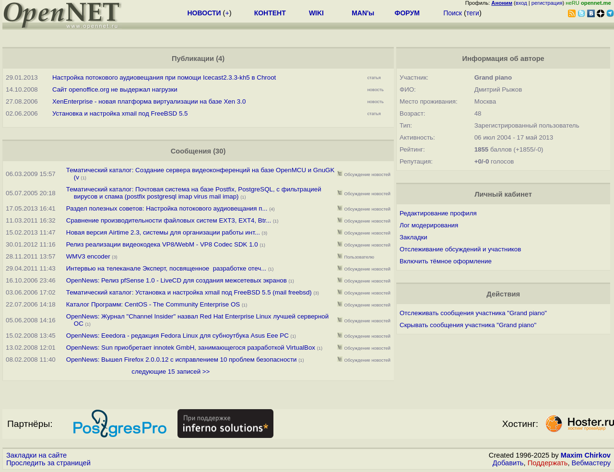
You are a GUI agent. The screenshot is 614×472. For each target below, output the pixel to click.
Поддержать (548, 463)
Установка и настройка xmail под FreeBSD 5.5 (120, 113)
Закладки (413, 237)
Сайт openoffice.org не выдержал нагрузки (114, 89)
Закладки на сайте (36, 455)
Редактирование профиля (438, 213)
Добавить (508, 463)
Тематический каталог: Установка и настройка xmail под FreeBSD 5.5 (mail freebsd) (189, 292)
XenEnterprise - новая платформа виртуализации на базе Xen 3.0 (149, 101)
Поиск (452, 13)
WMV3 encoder (88, 256)
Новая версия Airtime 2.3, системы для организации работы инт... (163, 232)
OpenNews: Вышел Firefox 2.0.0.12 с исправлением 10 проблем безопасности (181, 359)
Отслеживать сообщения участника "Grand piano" (473, 313)
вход (521, 3)
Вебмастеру (591, 463)
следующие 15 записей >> (170, 371)
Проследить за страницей (48, 463)
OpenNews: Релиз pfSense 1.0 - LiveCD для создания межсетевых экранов (176, 280)
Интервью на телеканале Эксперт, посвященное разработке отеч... (166, 268)
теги (472, 13)
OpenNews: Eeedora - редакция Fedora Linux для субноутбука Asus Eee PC (177, 335)
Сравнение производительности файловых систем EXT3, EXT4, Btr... (169, 220)
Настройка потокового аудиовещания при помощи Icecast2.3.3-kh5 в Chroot (164, 77)
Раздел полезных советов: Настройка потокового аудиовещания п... (167, 208)
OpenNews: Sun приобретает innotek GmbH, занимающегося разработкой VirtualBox (190, 347)
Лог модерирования (429, 225)
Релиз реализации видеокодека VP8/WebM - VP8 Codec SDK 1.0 (162, 244)
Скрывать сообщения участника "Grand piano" (468, 325)
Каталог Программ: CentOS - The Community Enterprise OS (153, 304)
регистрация (547, 3)
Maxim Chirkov (586, 455)
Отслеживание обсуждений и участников (460, 249)
